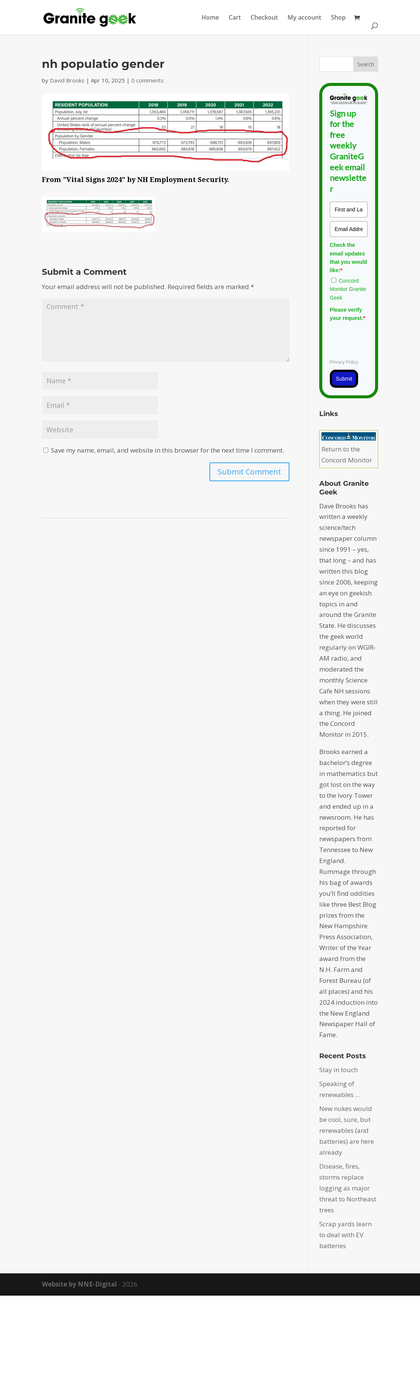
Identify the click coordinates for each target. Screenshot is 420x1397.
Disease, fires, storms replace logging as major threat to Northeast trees (347, 1188)
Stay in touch (338, 1069)
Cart (235, 18)
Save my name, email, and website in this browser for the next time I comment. (167, 450)
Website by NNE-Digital (79, 1284)
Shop (338, 18)
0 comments (147, 80)
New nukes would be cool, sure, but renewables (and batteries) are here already (346, 1130)
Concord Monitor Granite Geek (348, 289)
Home (210, 18)
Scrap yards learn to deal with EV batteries (345, 1235)
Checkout (264, 18)
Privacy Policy (344, 362)
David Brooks (67, 80)
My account (304, 18)
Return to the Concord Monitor (349, 449)
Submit (344, 379)
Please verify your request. (347, 314)
